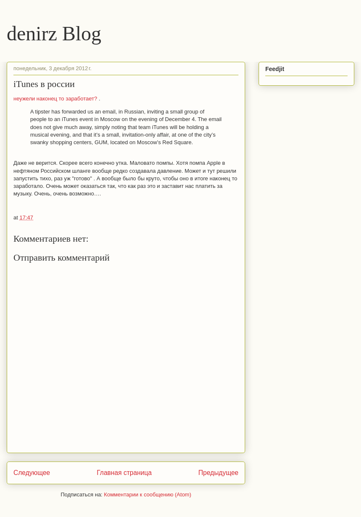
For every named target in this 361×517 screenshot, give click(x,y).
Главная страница (124, 472)
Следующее (31, 472)
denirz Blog (54, 33)
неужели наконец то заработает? (56, 98)
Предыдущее (218, 472)
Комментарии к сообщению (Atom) (147, 494)
